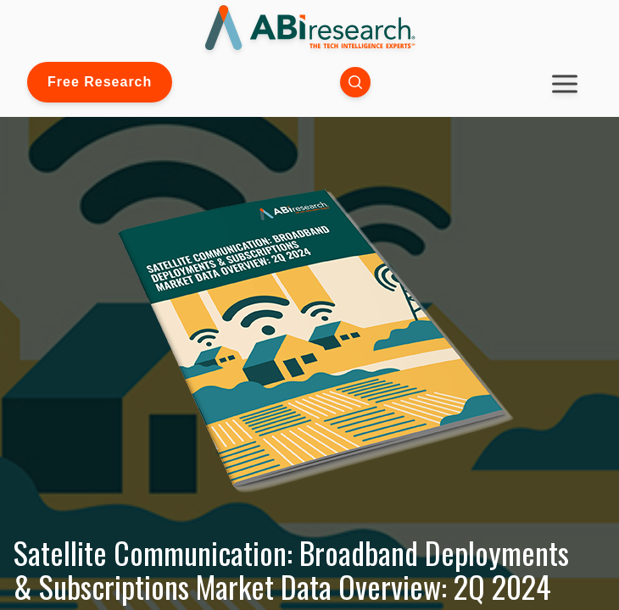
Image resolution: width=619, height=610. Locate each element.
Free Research (99, 82)
